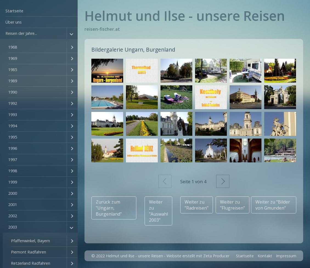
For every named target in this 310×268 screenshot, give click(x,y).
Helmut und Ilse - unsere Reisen (184, 16)
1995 (12, 137)
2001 (12, 204)
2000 (12, 193)
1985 (12, 69)
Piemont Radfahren (28, 252)
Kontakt (265, 255)
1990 (12, 92)
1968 (12, 47)
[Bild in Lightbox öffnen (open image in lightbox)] (107, 71)
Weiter (222, 181)
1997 (12, 159)
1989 (12, 80)
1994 (12, 125)
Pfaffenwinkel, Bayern (30, 240)
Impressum (286, 255)
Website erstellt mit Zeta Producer (198, 255)
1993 (12, 114)
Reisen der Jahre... (21, 33)
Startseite (14, 10)
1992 (12, 103)
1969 (12, 58)
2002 (12, 215)
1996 (12, 148)
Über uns (13, 22)
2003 (12, 227)
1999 (12, 182)
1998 (12, 170)
